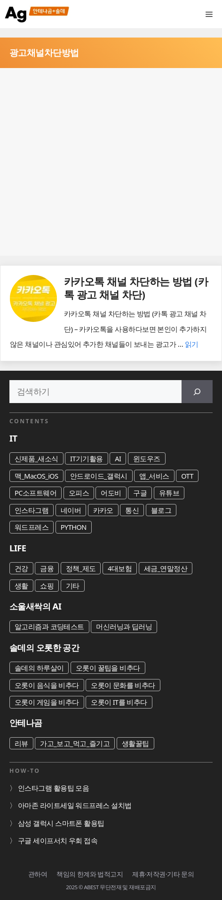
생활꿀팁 (135, 743)
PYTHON (74, 527)
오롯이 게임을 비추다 (47, 702)
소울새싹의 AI (35, 606)
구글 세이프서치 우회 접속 (57, 840)
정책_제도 (81, 568)
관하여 (37, 873)
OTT (187, 476)
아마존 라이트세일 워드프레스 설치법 (75, 805)
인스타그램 (31, 510)
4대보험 (120, 568)
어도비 (111, 492)
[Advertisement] (111, 162)
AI (118, 458)
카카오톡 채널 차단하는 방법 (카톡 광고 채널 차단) (136, 288)
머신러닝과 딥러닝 (124, 626)
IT (13, 438)
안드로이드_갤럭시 (98, 476)
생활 (21, 585)
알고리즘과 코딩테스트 (49, 626)
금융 (47, 568)
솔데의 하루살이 (39, 667)
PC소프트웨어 (35, 492)
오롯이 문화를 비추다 (123, 685)
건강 (21, 568)
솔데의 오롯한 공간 (44, 647)
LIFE (17, 548)
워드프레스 (31, 527)
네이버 (71, 510)
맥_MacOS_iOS (36, 476)
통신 (132, 510)
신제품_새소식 (36, 458)
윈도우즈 (146, 458)
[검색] (197, 391)
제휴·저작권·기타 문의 (163, 873)
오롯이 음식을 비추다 (47, 685)
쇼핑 (47, 585)
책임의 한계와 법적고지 (89, 873)
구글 (140, 492)
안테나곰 (25, 722)
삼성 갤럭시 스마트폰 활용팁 (61, 823)
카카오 (103, 510)
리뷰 (21, 743)
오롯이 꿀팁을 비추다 (108, 667)
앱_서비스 (154, 476)
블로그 (161, 510)
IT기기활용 (86, 458)
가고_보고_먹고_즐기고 (75, 743)
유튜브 (169, 492)
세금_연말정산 (166, 568)
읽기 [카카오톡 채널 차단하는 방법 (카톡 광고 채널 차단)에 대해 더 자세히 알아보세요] (191, 344)
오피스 (79, 492)
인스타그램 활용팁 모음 (53, 788)
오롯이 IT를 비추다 (119, 702)
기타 (72, 585)
